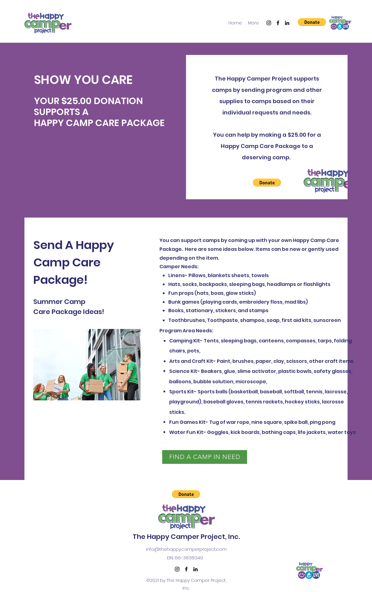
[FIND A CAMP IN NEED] (204, 457)
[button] (312, 22)
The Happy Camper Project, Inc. (186, 536)
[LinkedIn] (287, 23)
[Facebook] (278, 23)
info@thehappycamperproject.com (186, 549)
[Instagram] (269, 23)
